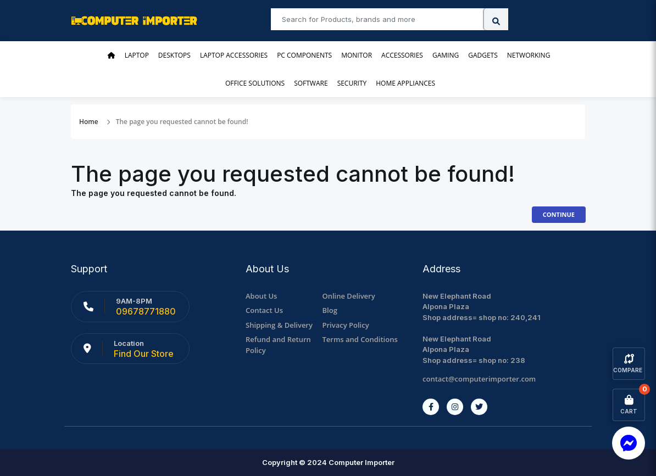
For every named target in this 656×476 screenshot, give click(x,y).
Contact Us (264, 310)
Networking (529, 55)
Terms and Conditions (360, 339)
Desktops (174, 55)
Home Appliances (405, 83)
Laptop (137, 55)
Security (352, 83)
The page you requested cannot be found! (182, 121)
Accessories (402, 55)
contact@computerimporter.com (479, 379)
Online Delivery (349, 296)
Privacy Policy (346, 325)
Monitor (356, 55)
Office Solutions (255, 83)
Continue (559, 214)
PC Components (304, 55)
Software (310, 83)
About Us (261, 296)
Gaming (445, 55)
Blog (330, 310)
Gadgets (483, 55)
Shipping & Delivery (279, 325)
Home (88, 121)
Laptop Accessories (234, 55)
